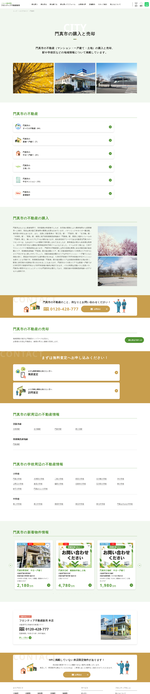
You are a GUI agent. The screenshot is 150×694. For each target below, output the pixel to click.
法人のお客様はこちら (88, 668)
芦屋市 (27, 649)
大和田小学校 (39, 412)
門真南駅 (16, 377)
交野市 (15, 664)
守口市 (15, 633)
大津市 (64, 633)
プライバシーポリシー (88, 665)
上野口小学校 (18, 417)
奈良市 (39, 633)
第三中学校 (38, 437)
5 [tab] (66, 527)
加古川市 (28, 655)
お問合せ (118, 649)
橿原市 (39, 649)
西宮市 (27, 639)
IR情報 (118, 639)
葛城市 (39, 658)
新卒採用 (119, 646)
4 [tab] (63, 527)
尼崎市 (27, 636)
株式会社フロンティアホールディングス (94, 672)
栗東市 (64, 642)
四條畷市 (16, 639)
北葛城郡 (40, 667)
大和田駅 (16, 362)
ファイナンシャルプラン (89, 642)
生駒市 (39, 636)
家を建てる (85, 636)
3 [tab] (60, 527)
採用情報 (118, 642)
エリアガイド (18, 624)
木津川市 (53, 639)
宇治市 (52, 636)
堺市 (14, 670)
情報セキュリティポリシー (110, 665)
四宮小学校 (79, 412)
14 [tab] (94, 527)
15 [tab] (97, 527)
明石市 (27, 652)
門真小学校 (17, 412)
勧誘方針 (128, 665)
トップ (15, 11)
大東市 (15, 636)
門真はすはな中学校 (125, 437)
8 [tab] (75, 527)
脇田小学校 (59, 417)
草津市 (64, 639)
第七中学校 (100, 437)
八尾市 (15, 649)
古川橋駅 (37, 362)
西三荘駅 (78, 362)
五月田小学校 (101, 417)
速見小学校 (38, 417)
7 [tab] (72, 527)
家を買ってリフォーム (88, 639)
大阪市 (15, 667)
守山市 (64, 636)
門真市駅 (58, 362)
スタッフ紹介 (119, 636)
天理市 (39, 642)
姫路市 (27, 661)
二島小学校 (59, 412)
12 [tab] (87, 527)
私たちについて (120, 630)
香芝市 (39, 655)
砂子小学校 (17, 422)
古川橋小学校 (101, 412)
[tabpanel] (34, 497)
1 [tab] (53, 527)
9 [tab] (78, 527)
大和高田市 (41, 652)
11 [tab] (84, 527)
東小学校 (120, 417)
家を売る (84, 633)
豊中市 (15, 652)
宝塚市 (27, 646)
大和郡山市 (41, 639)
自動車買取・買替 (88, 646)
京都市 (52, 633)
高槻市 (15, 655)
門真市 (15, 642)
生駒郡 (39, 664)
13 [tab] (91, 527)
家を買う (84, 630)
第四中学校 (59, 437)
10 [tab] (81, 527)
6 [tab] (69, 527)
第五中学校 (79, 437)
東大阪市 (16, 646)
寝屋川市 (16, 661)
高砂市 (27, 658)
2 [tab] (56, 527)
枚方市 (15, 658)
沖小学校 (120, 412)
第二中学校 (17, 437)
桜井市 (39, 646)
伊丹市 (27, 642)
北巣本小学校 (80, 417)
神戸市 (27, 633)
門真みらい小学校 (41, 422)
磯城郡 (39, 661)
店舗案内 (118, 633)
